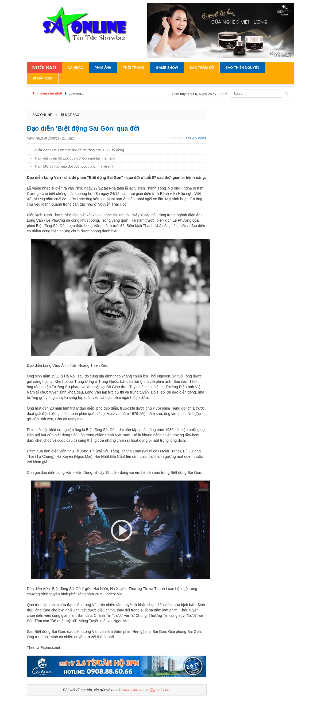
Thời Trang (133, 68)
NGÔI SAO (44, 67)
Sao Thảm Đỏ (201, 68)
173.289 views (195, 138)
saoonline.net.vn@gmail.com (146, 690)
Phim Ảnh (103, 68)
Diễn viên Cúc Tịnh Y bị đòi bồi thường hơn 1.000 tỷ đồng (79, 150)
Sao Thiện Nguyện (242, 68)
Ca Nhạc (75, 68)
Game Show (167, 68)
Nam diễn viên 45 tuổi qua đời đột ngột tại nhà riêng (75, 158)
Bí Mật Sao (43, 78)
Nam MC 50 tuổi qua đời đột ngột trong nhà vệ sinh (74, 166)
